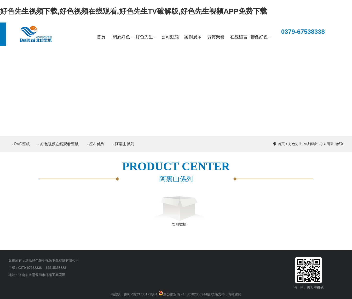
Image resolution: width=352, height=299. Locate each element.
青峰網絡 (235, 294)
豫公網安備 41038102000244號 (184, 294)
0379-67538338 (299, 32)
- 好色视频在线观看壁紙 (58, 144)
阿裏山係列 (335, 144)
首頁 (281, 144)
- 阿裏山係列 (123, 144)
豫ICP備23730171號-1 (140, 294)
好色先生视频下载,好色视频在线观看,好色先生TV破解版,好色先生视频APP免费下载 (133, 11)
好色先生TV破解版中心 (306, 144)
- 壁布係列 (95, 144)
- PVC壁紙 (21, 144)
